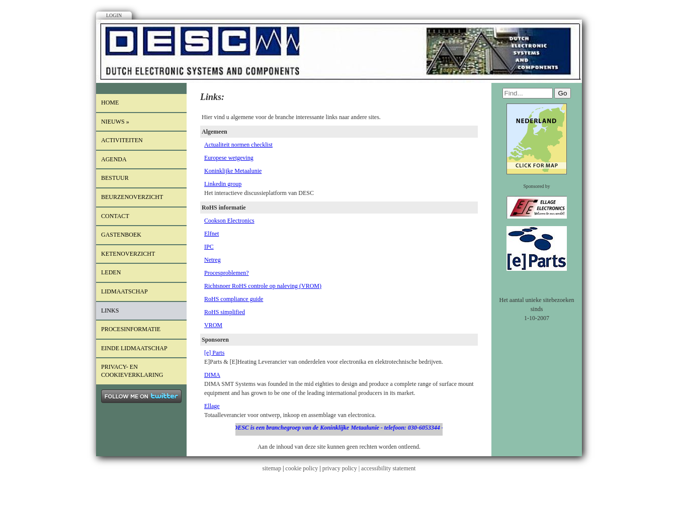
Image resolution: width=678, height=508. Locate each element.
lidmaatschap (124, 291)
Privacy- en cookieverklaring (132, 370)
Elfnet (211, 233)
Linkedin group (222, 183)
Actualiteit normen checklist (238, 144)
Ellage (212, 406)
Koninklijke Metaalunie (233, 170)
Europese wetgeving (228, 157)
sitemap (272, 468)
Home (110, 102)
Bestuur (115, 177)
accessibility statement (388, 468)
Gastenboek (121, 234)
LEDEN (111, 272)
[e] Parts (214, 352)
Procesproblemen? (226, 272)
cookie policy (301, 468)
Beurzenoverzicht (132, 196)
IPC (209, 246)
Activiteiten (122, 140)
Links (110, 310)
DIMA (212, 374)
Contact (115, 216)
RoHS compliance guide (233, 298)
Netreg (212, 259)
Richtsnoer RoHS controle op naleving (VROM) (262, 285)
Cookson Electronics (229, 220)
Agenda (114, 159)
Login (114, 15)
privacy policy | (341, 468)
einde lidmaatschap (134, 348)
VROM (213, 325)
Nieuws (115, 121)
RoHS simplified (224, 312)
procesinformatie (130, 329)
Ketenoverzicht (128, 253)
